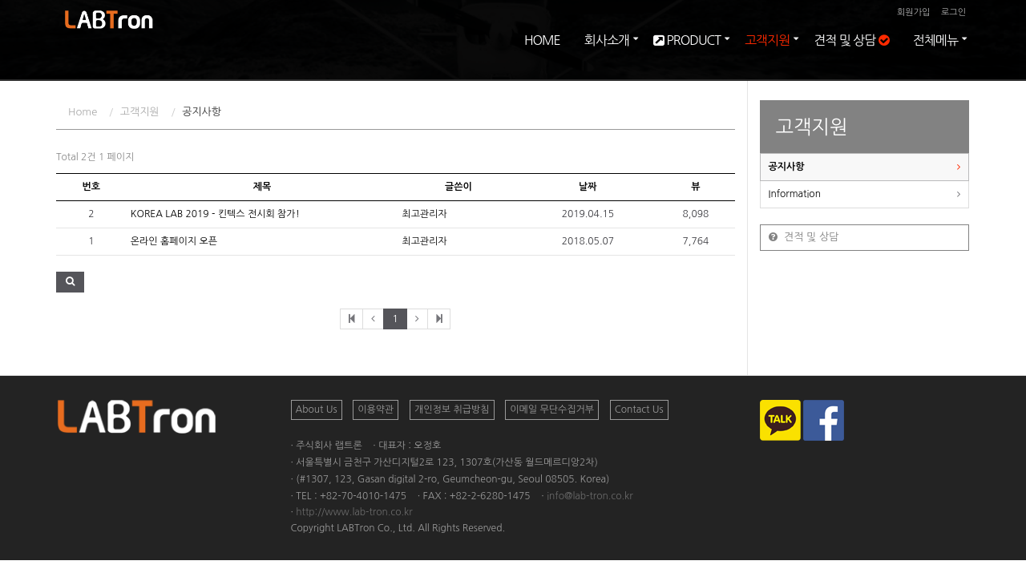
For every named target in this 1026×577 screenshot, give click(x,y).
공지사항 (787, 166)
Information (795, 194)
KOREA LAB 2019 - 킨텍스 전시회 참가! (215, 214)
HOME (542, 56)
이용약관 (375, 409)
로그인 (953, 12)
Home (82, 112)
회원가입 (913, 12)
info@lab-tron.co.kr (590, 496)
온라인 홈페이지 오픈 (174, 241)
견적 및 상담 (851, 56)
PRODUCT (687, 56)
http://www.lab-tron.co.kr (354, 512)
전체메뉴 (935, 56)
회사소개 (606, 56)
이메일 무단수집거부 (552, 409)
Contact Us (639, 409)
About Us (316, 409)
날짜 (588, 187)
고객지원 (767, 56)
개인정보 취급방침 (452, 409)
